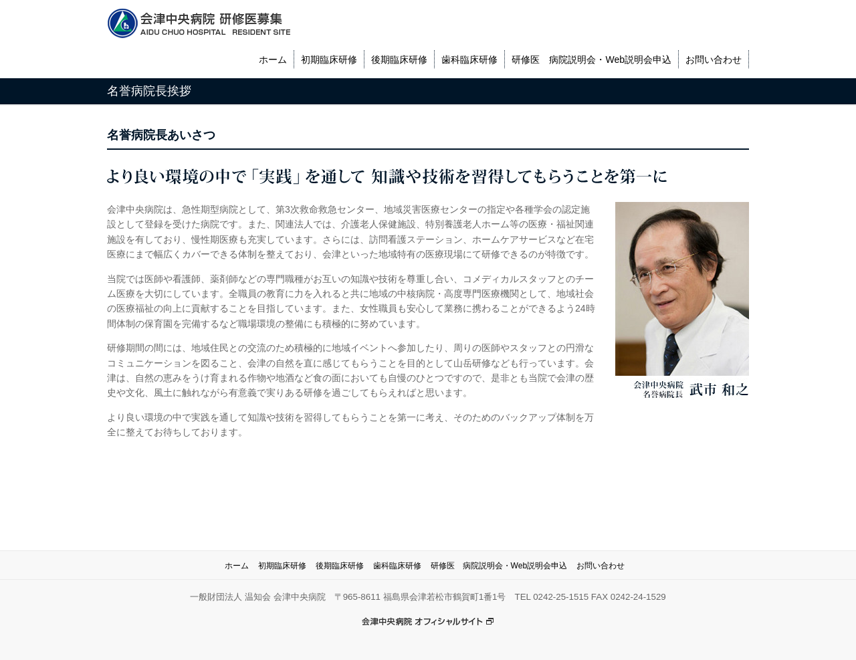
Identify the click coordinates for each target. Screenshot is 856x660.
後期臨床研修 (399, 59)
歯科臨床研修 (469, 59)
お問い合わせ (713, 59)
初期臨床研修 (329, 59)
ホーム (273, 59)
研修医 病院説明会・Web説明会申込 (591, 59)
